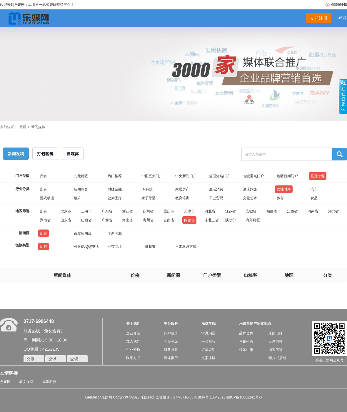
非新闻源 (115, 233)
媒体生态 (246, 350)
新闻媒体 (38, 127)
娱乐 (77, 198)
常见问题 (208, 333)
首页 (22, 127)
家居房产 (182, 189)
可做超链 (148, 246)
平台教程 (208, 341)
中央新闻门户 (185, 176)
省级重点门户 (253, 176)
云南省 (169, 220)
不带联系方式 (185, 246)
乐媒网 (5, 382)
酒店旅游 (250, 189)
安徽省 (251, 211)
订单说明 (208, 350)
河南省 (313, 211)
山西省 (86, 220)
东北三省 (212, 220)
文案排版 (208, 358)
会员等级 (171, 341)
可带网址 (115, 246)
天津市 (189, 211)
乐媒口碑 (275, 333)
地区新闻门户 (287, 176)
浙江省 (127, 211)
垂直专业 (318, 176)
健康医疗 (115, 198)
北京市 (66, 211)
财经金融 (115, 189)
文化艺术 (250, 198)
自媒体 (72, 153)
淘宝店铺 (275, 350)
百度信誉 (275, 341)
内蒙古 (189, 220)
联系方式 (133, 358)
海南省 (127, 220)
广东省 (107, 211)
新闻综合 (81, 189)
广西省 (107, 220)
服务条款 (171, 350)
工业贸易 (216, 198)
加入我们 (133, 341)
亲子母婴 (148, 198)
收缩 (343, 96)
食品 (314, 198)
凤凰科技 (49, 382)
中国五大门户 (152, 176)
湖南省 (45, 220)
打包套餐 (45, 153)
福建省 (271, 211)
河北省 (210, 211)
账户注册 (171, 333)
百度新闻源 (82, 233)
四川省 (148, 211)
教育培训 (182, 198)
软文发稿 (26, 382)
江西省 (292, 211)
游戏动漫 (47, 198)
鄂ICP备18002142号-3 (244, 397)
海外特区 (253, 220)
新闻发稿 (16, 153)
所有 (43, 176)
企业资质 (133, 350)
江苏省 (230, 211)
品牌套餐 (246, 333)
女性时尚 (284, 189)
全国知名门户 (219, 176)
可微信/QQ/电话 (86, 246)
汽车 (314, 189)
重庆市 (169, 211)
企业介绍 (133, 333)
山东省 (66, 220)
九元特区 (81, 176)
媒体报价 (171, 358)
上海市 (86, 211)
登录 (342, 18)
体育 (280, 198)
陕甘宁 (230, 220)
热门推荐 (115, 176)
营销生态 (246, 341)
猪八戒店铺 (277, 358)
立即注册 (319, 18)
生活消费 (216, 189)
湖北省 (333, 211)
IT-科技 (147, 189)
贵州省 (148, 220)
